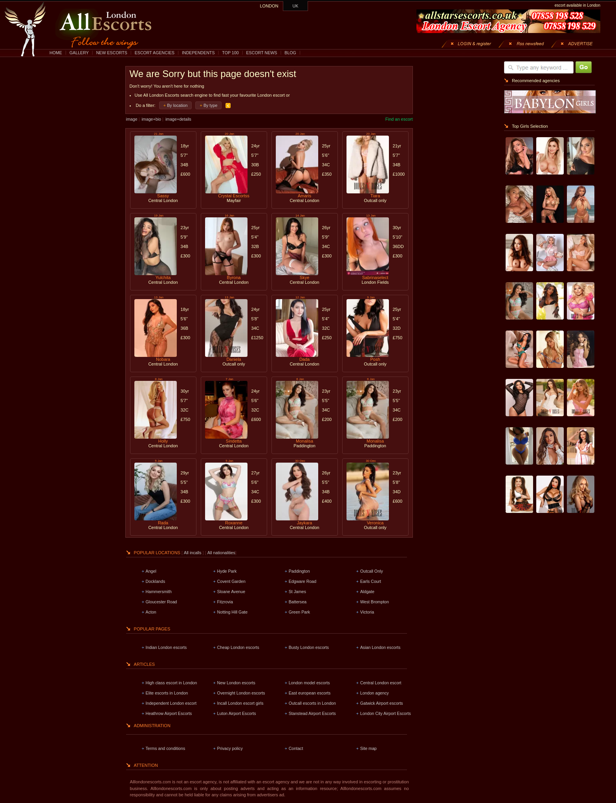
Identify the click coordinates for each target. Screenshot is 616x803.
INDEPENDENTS (198, 52)
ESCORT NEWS (261, 52)
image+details (178, 119)
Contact (296, 748)
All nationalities (221, 552)
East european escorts (310, 693)
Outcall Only (371, 571)
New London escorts (236, 682)
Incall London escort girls (240, 703)
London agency (374, 693)
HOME (56, 52)
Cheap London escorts (238, 647)
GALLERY (79, 52)
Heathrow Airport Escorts (169, 713)
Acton (151, 612)
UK (296, 6)
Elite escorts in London (167, 693)
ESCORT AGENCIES (154, 52)
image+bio (151, 119)
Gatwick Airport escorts (381, 703)
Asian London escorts (380, 647)
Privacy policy (230, 748)
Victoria (367, 612)
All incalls (193, 552)
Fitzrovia (225, 601)
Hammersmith (159, 591)
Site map (368, 748)
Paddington (299, 571)
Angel (151, 571)
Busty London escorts (309, 647)
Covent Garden (231, 581)
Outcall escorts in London (312, 703)
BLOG (290, 52)
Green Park (299, 612)
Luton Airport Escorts (236, 713)
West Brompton (374, 601)
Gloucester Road (161, 601)
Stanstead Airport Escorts (312, 713)
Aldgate (367, 591)
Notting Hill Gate (232, 612)
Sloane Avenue (231, 591)
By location (177, 105)
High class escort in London (171, 682)
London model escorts (309, 682)
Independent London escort (171, 703)
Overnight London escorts (241, 693)
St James (297, 591)
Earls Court (370, 581)
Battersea (298, 601)
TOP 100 (230, 52)
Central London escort (381, 682)
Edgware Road (303, 581)
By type (211, 105)
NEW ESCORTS (111, 52)
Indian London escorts (166, 647)
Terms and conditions (165, 748)
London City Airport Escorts (385, 713)
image (132, 119)
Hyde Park (227, 571)
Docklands (155, 581)
